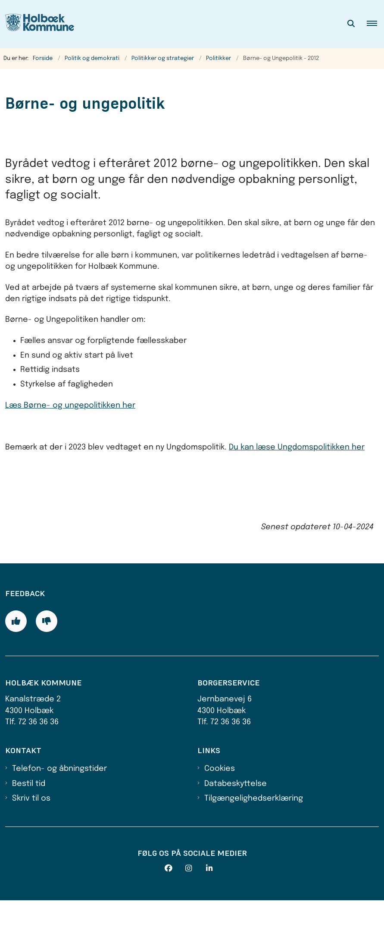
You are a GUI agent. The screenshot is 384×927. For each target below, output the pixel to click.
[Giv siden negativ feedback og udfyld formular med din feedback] (46, 648)
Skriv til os (31, 825)
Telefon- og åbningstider (59, 795)
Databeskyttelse (235, 810)
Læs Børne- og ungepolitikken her (70, 405)
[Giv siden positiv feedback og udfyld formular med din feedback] (16, 648)
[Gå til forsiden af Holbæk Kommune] (37, 24)
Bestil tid (28, 810)
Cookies (219, 795)
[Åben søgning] (351, 24)
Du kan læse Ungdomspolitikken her (297, 447)
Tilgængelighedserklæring (253, 825)
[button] (375, 24)
